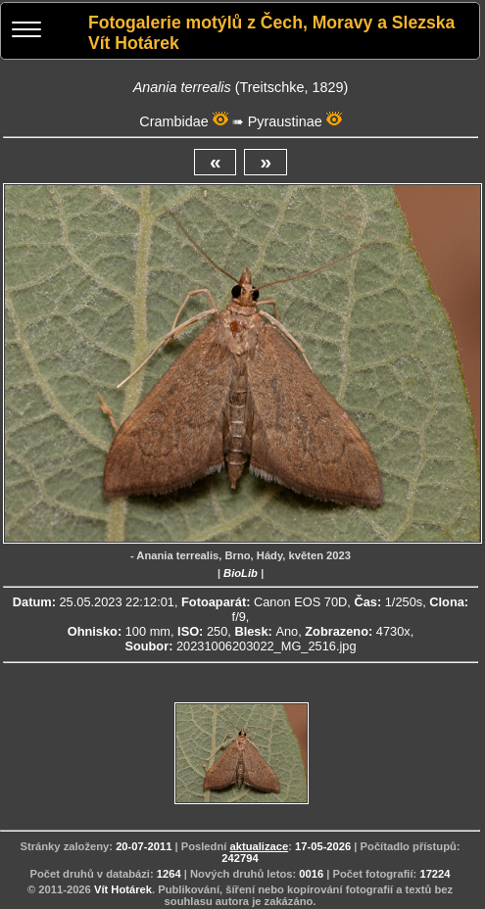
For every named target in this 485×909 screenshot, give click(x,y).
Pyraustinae (285, 121)
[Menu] (26, 32)
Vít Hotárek (123, 889)
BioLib (240, 573)
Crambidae (173, 121)
